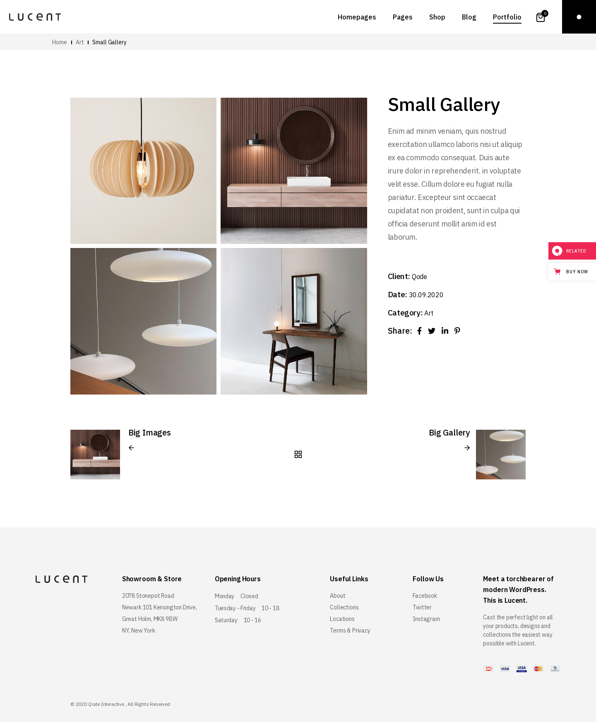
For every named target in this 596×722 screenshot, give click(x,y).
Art (428, 313)
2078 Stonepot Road (148, 595)
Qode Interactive (106, 704)
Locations (342, 619)
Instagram (426, 619)
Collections (344, 607)
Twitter (422, 607)
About (337, 595)
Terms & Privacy (350, 630)
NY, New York (138, 630)
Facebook (425, 595)
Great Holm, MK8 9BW (150, 619)
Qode (419, 276)
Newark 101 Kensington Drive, (159, 607)
